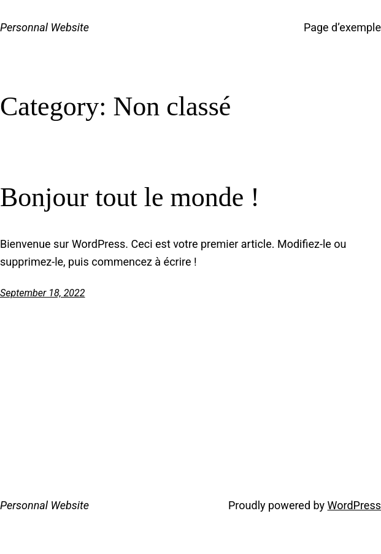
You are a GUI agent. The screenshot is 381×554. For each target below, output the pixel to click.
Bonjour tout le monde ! (130, 197)
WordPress (354, 505)
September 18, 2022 (42, 293)
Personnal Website (44, 27)
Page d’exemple (342, 27)
